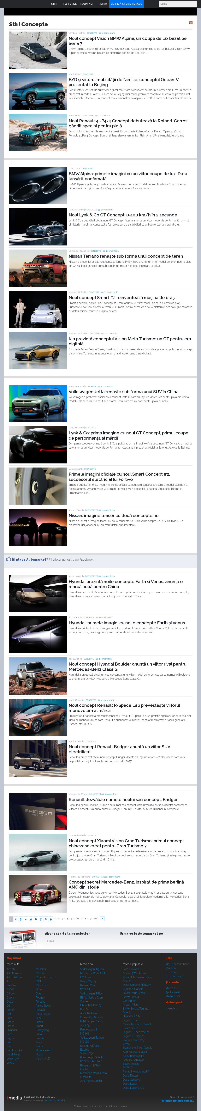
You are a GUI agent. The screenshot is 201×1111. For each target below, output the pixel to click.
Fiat (9, 1013)
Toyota (40, 1046)
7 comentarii (110, 292)
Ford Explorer (131, 969)
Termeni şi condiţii (54, 1100)
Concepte (92, 33)
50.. (73, 918)
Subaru (40, 1034)
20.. (60, 918)
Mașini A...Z (43, 1058)
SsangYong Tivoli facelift (137, 1047)
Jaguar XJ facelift (133, 988)
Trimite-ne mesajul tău (177, 1100)
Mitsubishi (42, 985)
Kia (8, 1046)
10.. (55, 918)
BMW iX (128, 1067)
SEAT (39, 1017)
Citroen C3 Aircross (91, 1017)
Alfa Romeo (14, 973)
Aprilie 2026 (172, 992)
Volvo (39, 1054)
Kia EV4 (85, 1009)
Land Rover (13, 1054)
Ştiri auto (170, 968)
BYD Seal (86, 977)
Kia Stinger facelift (133, 1055)
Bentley (11, 985)
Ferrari (11, 1009)
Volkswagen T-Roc (91, 993)
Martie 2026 (172, 996)
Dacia (10, 1001)
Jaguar (11, 1038)
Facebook (123, 942)
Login (148, 4)
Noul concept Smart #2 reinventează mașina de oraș (122, 297)
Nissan (40, 989)
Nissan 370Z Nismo (135, 973)
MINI (38, 981)
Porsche (40, 1001)
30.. (64, 918)
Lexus (10, 1062)
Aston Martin (14, 977)
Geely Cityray (88, 981)
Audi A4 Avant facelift (135, 1051)
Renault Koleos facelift (136, 1071)
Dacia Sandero (131, 1079)
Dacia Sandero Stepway (137, 984)
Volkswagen (43, 1050)
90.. (92, 918)
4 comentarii (107, 386)
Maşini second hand (177, 964)
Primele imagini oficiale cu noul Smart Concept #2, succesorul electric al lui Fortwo (119, 477)
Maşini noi (14, 958)
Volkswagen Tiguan (92, 969)
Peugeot (40, 997)
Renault (40, 1009)
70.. (82, 918)
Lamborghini (14, 1050)
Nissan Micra (131, 1004)
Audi (9, 981)
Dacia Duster (130, 1075)
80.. (87, 918)
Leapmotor (13, 1058)
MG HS (84, 1033)
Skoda (39, 1021)
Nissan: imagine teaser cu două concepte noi (114, 515)
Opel (39, 993)
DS (8, 1005)
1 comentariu (104, 115)
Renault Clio (87, 985)
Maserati (41, 969)
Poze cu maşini (174, 976)
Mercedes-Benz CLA (92, 973)
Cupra (10, 997)
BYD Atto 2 (86, 989)
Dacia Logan (130, 1083)
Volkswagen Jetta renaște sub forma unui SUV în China (124, 391)
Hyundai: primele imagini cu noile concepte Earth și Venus (127, 622)
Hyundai (12, 1030)
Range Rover (43, 1005)
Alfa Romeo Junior (91, 1080)
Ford (9, 1017)
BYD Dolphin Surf (91, 1061)
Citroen (11, 993)
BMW (10, 989)
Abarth (11, 969)
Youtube (142, 942)
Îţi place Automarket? (30, 559)
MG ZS (84, 1041)
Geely (10, 1021)
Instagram (133, 942)
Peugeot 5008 (88, 1029)
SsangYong (42, 1030)
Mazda (40, 973)
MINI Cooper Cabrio (91, 1021)
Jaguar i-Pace (131, 1020)
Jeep (9, 1042)
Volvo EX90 (87, 1053)
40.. (69, 918)
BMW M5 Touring (91, 1005)
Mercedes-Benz (45, 977)
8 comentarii (108, 33)
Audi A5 (85, 1025)
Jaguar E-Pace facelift (136, 1032)
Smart (39, 1026)
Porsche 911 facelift (91, 1057)
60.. (78, 918)
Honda (11, 1026)
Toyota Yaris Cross (134, 992)
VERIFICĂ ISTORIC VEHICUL (126, 4)
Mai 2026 (171, 988)
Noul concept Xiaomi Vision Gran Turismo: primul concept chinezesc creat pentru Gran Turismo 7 (126, 843)
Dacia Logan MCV (133, 1087)
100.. (96, 918)
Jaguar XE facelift (133, 1036)
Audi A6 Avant (89, 1013)
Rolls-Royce (43, 1013)
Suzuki (40, 1038)
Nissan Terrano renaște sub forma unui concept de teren (126, 256)
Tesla (39, 1042)
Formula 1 (171, 1008)
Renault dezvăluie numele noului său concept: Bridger (123, 799)
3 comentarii (107, 209)
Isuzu (10, 1034)
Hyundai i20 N (131, 1016)
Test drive (171, 972)
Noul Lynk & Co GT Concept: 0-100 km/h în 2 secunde (123, 214)
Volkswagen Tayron (92, 1037)
